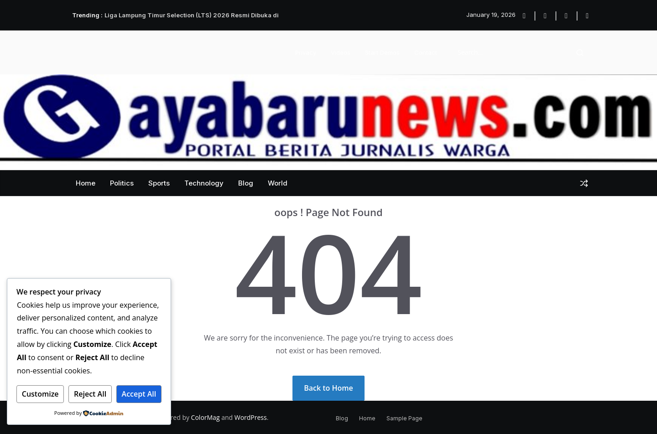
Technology (204, 183)
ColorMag (205, 417)
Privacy (305, 52)
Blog (245, 183)
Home (85, 183)
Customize (40, 394)
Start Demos (382, 52)
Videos (340, 52)
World (277, 183)
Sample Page (404, 418)
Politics (122, 183)
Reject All (90, 394)
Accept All (139, 394)
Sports (159, 183)
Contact (425, 52)
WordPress (251, 417)
